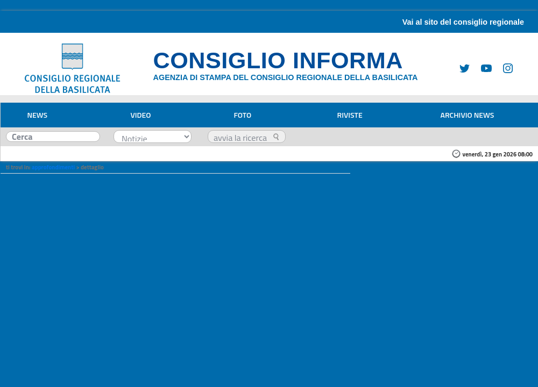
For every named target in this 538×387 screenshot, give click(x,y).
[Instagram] (503, 67)
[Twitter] (460, 67)
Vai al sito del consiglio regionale (463, 22)
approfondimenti (53, 167)
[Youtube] (482, 67)
